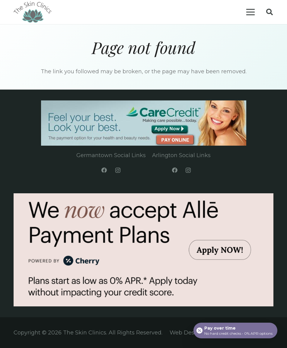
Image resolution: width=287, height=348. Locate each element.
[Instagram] (118, 170)
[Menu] (250, 12)
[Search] (269, 12)
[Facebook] (104, 170)
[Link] (32, 12)
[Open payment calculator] (235, 330)
